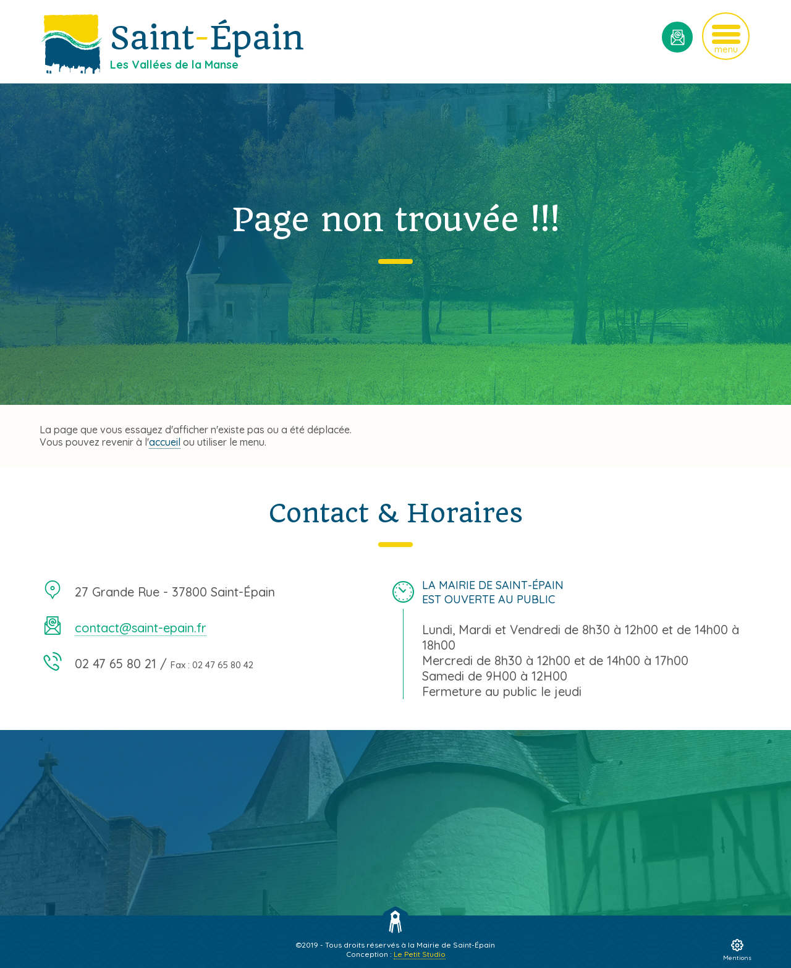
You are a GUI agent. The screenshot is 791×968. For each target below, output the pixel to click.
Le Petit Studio (420, 954)
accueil (164, 442)
